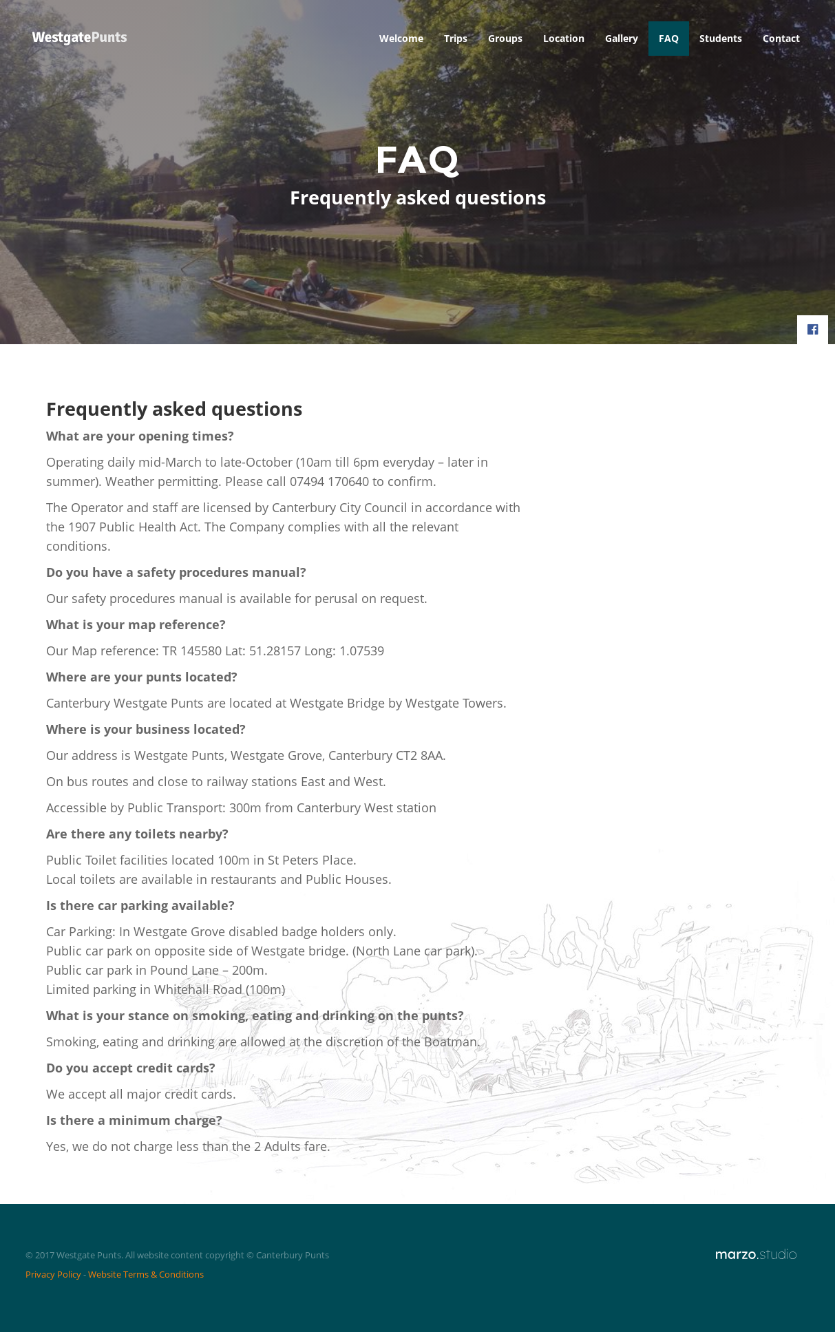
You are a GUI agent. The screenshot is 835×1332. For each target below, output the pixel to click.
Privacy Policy (53, 1274)
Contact (781, 38)
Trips (455, 38)
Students (720, 38)
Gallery (621, 38)
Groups (505, 38)
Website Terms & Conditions (146, 1274)
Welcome (401, 38)
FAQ (669, 38)
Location (563, 38)
